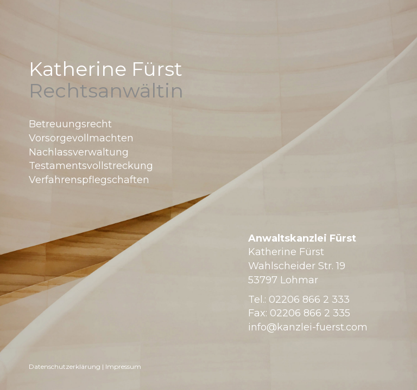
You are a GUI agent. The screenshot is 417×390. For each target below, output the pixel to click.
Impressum (123, 366)
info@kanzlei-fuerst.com (308, 327)
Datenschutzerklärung (64, 366)
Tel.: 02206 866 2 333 (299, 300)
